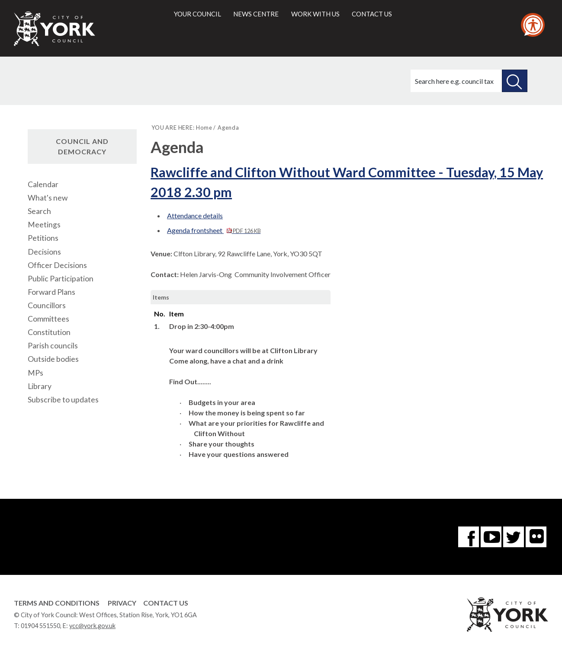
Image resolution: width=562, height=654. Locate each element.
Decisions (44, 251)
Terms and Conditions (57, 603)
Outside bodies (53, 359)
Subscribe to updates (63, 399)
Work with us (315, 14)
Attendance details (195, 215)
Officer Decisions (57, 265)
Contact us (372, 14)
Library (39, 386)
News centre (256, 14)
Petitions (43, 237)
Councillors (47, 305)
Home (204, 127)
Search (39, 211)
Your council (197, 14)
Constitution (49, 332)
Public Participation (60, 278)
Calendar (43, 184)
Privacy (122, 603)
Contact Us (165, 603)
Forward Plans (51, 292)
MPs (35, 372)
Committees (48, 318)
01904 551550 (40, 625)
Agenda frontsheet (213, 230)
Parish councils (53, 345)
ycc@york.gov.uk (92, 625)
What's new (47, 197)
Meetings (44, 224)
